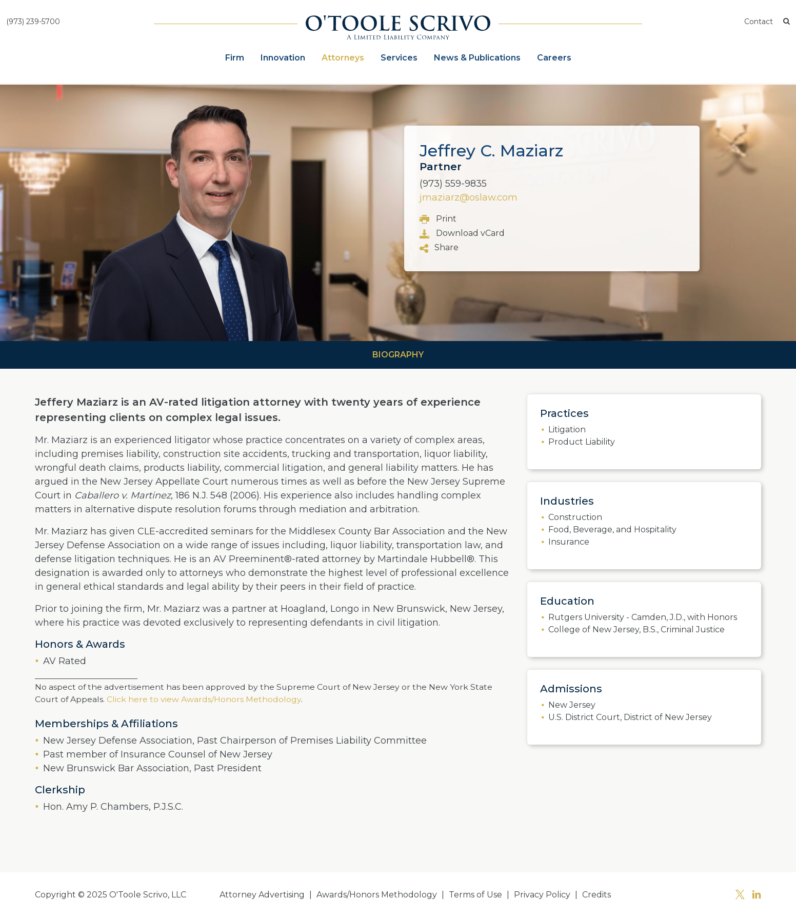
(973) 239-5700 (33, 21)
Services (399, 58)
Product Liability (581, 442)
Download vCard (462, 233)
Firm (234, 58)
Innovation (283, 58)
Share (439, 248)
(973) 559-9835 (453, 183)
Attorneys (343, 58)
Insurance (568, 542)
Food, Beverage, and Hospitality (612, 529)
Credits (596, 895)
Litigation (567, 429)
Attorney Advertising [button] (262, 895)
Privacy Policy (542, 895)
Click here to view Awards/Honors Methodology (203, 699)
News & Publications (477, 58)
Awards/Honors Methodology (376, 895)
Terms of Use (475, 895)
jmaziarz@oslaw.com (469, 197)
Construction (575, 517)
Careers (554, 58)
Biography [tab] (398, 354)
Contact (758, 21)
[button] (786, 21)
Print (438, 219)
